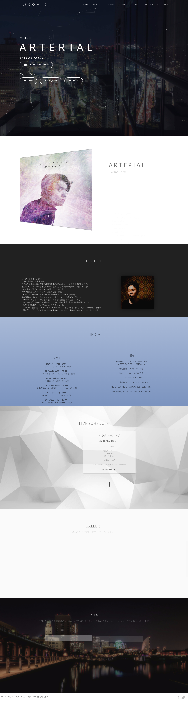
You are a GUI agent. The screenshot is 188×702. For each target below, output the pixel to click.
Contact (162, 4)
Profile (113, 4)
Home (85, 4)
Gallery (148, 4)
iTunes (28, 80)
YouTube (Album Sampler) (36, 64)
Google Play (50, 80)
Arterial (98, 4)
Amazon (73, 80)
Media (126, 4)
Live (136, 4)
